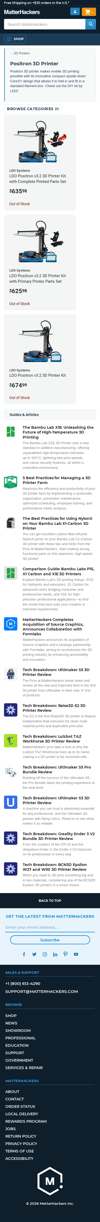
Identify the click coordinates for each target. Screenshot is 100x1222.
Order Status (20, 1106)
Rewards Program (26, 1121)
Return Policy (20, 1136)
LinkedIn (55, 954)
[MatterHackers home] (50, 1182)
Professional (20, 1038)
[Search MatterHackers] (90, 24)
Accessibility (19, 1158)
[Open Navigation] (15, 39)
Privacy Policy (21, 1143)
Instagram (45, 954)
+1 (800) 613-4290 (22, 983)
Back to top (50, 901)
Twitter (34, 954)
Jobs (10, 1128)
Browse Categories (33, 108)
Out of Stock (19, 204)
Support (14, 1053)
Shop (11, 1015)
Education (17, 1045)
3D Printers (22, 53)
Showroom (18, 1030)
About (12, 1091)
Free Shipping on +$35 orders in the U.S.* (36, 3)
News (11, 1023)
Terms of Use (19, 1151)
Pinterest (65, 954)
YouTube (76, 954)
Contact (14, 1099)
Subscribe (50, 940)
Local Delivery (21, 1114)
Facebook (24, 954)
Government (19, 1060)
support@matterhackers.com (41, 991)
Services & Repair (24, 1067)
